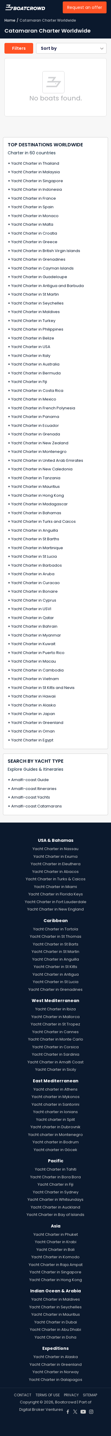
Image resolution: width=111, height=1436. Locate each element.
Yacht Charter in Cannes (55, 1032)
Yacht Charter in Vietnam (35, 679)
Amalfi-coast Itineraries (34, 788)
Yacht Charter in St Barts (55, 944)
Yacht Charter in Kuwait (33, 644)
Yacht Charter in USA (30, 347)
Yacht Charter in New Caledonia (42, 469)
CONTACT (22, 1394)
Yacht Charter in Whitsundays (55, 1199)
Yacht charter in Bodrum (56, 1142)
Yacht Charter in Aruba (32, 574)
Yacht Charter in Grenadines (38, 259)
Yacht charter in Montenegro (55, 1134)
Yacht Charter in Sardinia (55, 1054)
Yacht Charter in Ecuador (35, 425)
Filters (19, 48)
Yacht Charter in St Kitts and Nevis (43, 687)
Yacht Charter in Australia (35, 364)
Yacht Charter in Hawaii (33, 696)
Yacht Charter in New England (55, 909)
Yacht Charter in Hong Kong (37, 495)
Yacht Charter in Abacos (55, 871)
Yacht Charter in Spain (32, 207)
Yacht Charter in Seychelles (37, 303)
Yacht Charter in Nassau (55, 849)
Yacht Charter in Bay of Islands (55, 1214)
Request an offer (84, 7)
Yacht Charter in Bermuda (36, 373)
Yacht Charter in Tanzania (35, 478)
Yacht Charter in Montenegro (39, 451)
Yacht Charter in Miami (55, 887)
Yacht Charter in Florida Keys (55, 894)
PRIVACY (71, 1394)
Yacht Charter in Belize (32, 338)
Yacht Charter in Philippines (37, 329)
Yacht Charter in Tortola (55, 929)
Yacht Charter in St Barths (35, 539)
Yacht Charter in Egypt (32, 740)
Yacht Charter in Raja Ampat (56, 1264)
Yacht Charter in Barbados (36, 565)
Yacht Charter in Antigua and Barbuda (47, 286)
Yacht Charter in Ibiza (55, 1009)
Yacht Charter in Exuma (55, 856)
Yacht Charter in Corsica (55, 1047)
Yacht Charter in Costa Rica (37, 390)
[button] (71, 48)
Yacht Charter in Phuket (55, 1234)
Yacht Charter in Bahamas (36, 513)
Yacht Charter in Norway (56, 1372)
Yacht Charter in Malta (32, 224)
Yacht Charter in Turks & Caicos (56, 879)
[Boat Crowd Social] (67, 1409)
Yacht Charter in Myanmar (36, 635)
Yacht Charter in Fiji (29, 381)
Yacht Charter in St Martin (35, 294)
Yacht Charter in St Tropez (55, 1024)
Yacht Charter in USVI (31, 609)
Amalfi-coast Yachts (30, 797)
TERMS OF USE (48, 1394)
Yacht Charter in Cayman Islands (42, 268)
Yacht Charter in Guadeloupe (39, 277)
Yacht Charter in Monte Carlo (55, 1039)
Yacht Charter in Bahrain (34, 626)
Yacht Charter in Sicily (55, 1069)
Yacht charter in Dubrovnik (55, 1127)
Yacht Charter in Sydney (55, 1192)
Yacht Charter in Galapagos (55, 1379)
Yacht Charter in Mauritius (35, 486)
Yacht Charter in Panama (35, 416)
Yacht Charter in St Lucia (34, 556)
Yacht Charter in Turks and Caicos (43, 521)
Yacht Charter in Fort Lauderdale (55, 902)
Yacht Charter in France (33, 198)
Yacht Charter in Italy (30, 355)
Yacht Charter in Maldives (35, 312)
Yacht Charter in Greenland (37, 722)
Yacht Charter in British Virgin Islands (45, 251)
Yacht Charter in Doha (55, 1337)
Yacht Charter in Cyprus (33, 600)
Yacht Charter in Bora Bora (55, 1177)
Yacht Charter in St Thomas (55, 936)
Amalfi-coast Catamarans (36, 806)
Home (9, 20)
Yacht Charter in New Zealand (39, 443)
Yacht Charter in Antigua (56, 974)
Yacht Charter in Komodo (55, 1257)
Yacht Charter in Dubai (55, 1322)
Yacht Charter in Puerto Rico (38, 653)
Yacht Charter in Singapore (37, 181)
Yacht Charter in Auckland (55, 1207)
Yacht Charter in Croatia (34, 233)
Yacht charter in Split (55, 1119)
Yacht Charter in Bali (55, 1249)
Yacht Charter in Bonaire (34, 591)
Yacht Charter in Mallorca (55, 1017)
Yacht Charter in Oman (33, 731)
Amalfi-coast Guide (30, 780)
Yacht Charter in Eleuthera (56, 864)
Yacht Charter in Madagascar (39, 504)
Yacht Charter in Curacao (35, 583)
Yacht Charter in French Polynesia (43, 408)
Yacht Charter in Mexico (33, 399)
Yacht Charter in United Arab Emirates (47, 460)
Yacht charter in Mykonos (56, 1097)
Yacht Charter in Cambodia (37, 670)
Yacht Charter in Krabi (55, 1242)
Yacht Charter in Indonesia (36, 189)
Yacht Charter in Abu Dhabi (55, 1329)
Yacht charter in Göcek (55, 1150)
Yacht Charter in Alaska (33, 705)
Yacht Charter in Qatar (32, 618)
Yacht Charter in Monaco (35, 216)
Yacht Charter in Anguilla (34, 530)
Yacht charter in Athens (55, 1089)
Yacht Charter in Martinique (37, 548)
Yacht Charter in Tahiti (55, 1169)
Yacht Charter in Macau (33, 661)
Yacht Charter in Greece (34, 242)
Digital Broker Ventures (41, 1409)
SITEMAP (90, 1394)
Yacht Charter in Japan (33, 714)
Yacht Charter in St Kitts (55, 966)
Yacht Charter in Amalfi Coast (55, 1062)
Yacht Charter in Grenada (35, 434)
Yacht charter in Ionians (55, 1112)
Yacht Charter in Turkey (33, 320)
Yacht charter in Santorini (55, 1104)
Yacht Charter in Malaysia (35, 172)
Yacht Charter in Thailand (35, 163)
